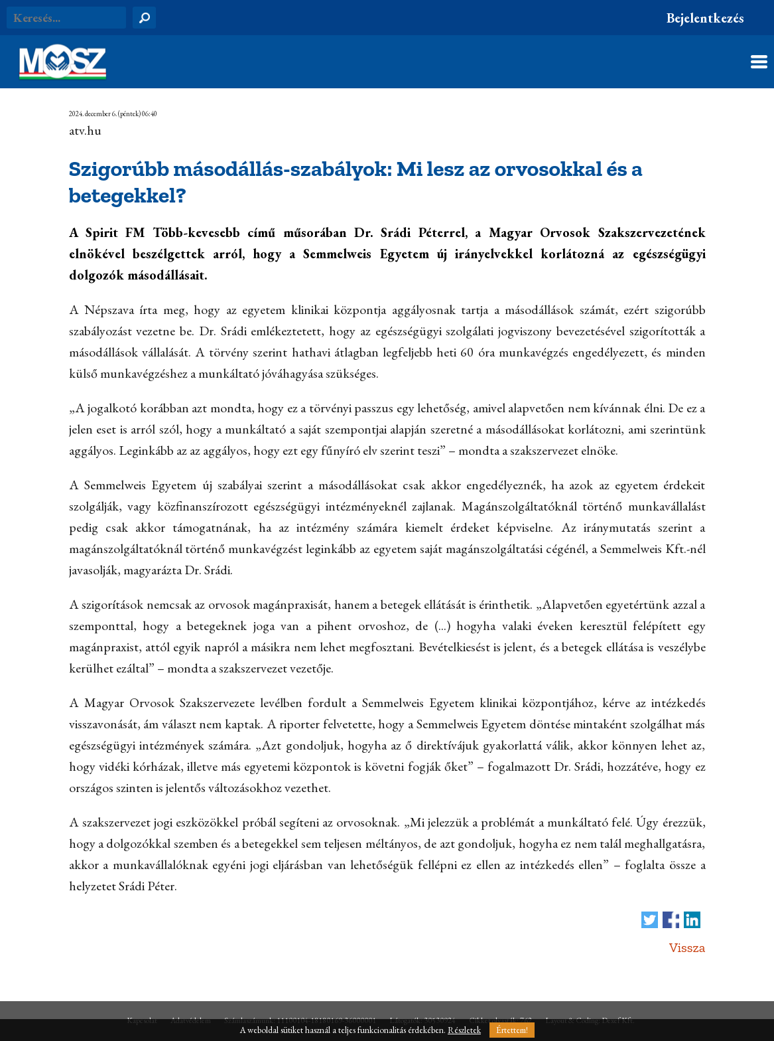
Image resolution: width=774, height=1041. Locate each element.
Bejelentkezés (705, 18)
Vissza (687, 947)
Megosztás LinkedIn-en (692, 920)
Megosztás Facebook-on (671, 920)
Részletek (464, 1030)
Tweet (649, 920)
